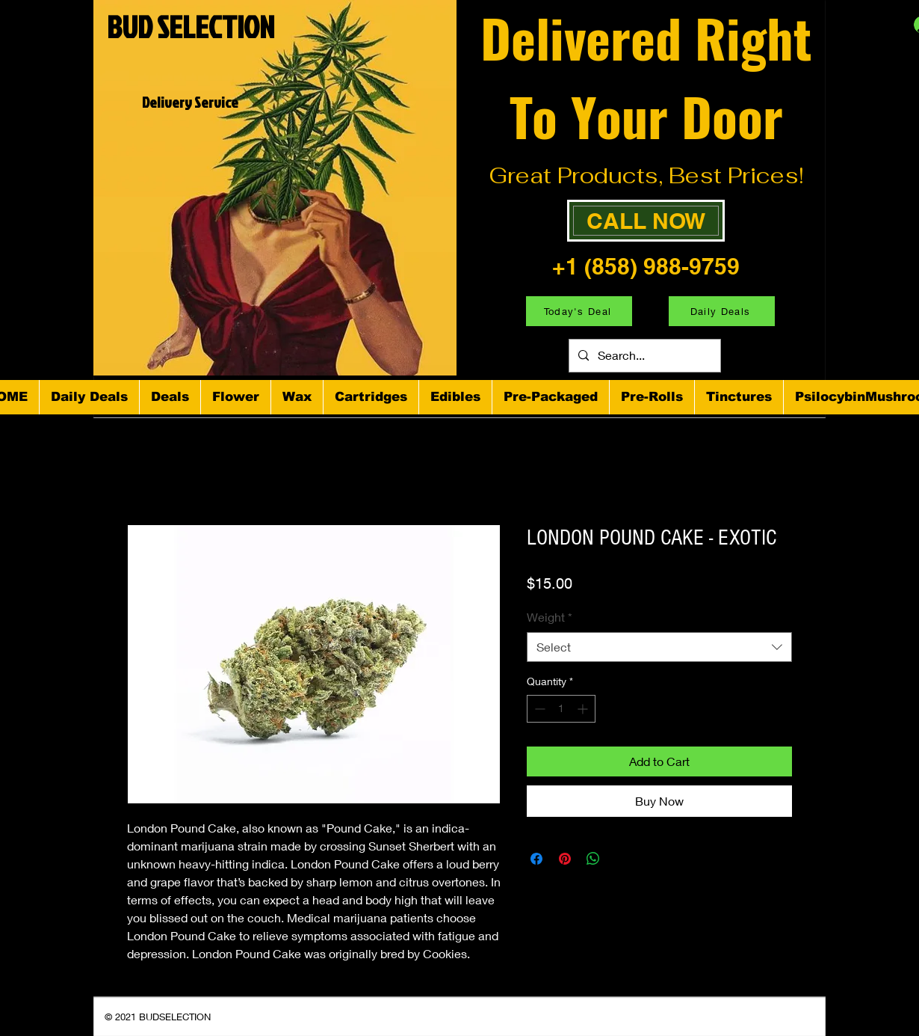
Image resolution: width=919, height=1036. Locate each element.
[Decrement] (538, 709)
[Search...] (643, 356)
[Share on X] (622, 859)
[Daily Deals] (722, 311)
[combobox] (659, 647)
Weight (549, 617)
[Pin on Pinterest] (565, 859)
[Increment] (584, 709)
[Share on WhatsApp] (593, 859)
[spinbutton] (561, 709)
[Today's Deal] (579, 311)
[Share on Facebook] (536, 859)
